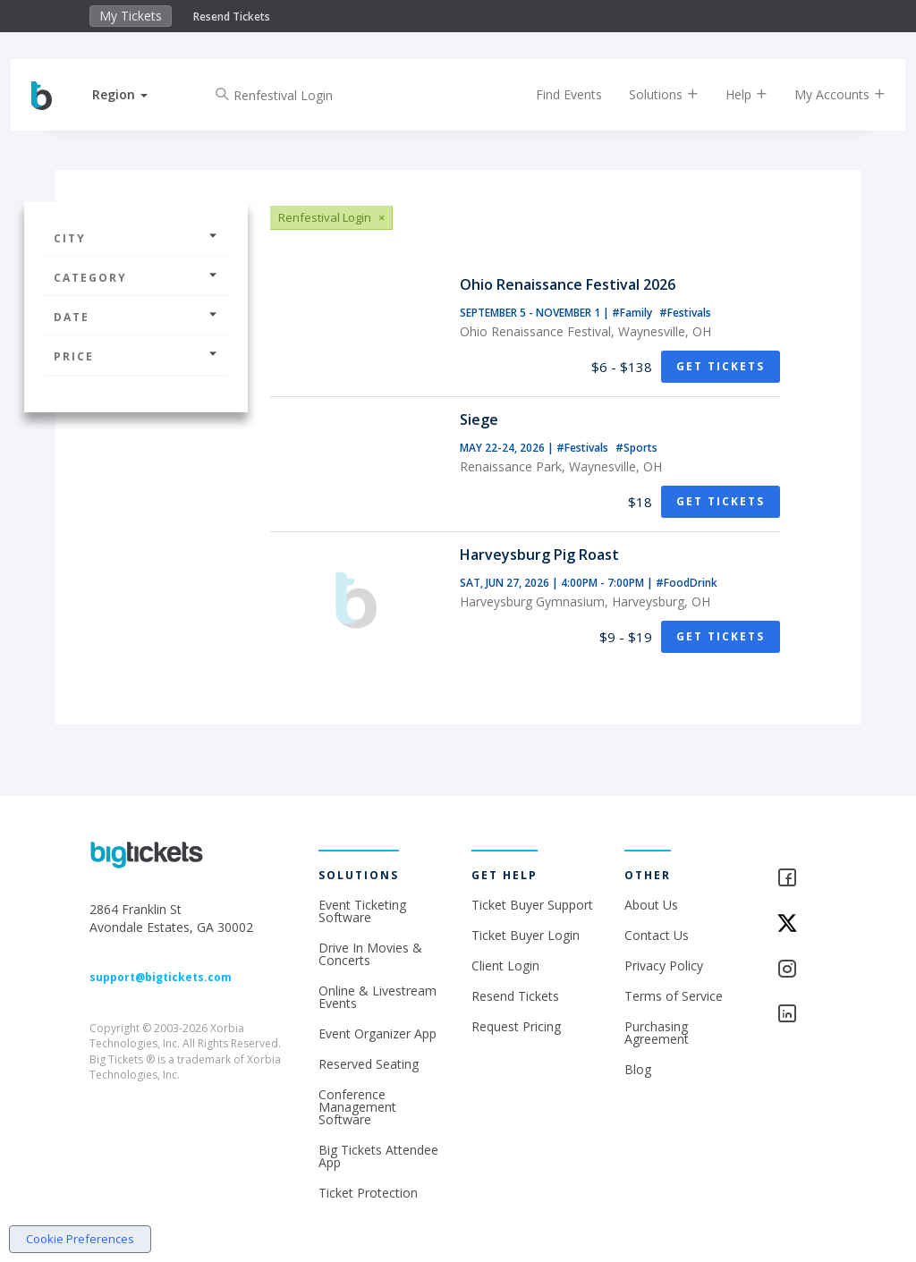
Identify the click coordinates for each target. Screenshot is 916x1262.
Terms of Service (673, 995)
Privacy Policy (663, 965)
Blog (637, 1069)
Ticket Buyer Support (532, 904)
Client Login (505, 965)
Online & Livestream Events (377, 997)
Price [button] (136, 356)
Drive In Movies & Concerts (370, 954)
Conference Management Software (357, 1107)
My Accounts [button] (824, 94)
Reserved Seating (368, 1063)
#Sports (636, 447)
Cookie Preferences (80, 1239)
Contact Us (656, 935)
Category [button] (136, 277)
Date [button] (136, 317)
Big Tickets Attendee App (378, 1156)
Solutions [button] (648, 94)
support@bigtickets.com (160, 977)
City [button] (136, 238)
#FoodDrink (686, 582)
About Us (651, 904)
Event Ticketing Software (362, 911)
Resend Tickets (231, 16)
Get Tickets (720, 366)
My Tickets (130, 15)
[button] (135, 94)
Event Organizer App (377, 1033)
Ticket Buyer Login (525, 935)
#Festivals (685, 312)
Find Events (554, 94)
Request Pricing (516, 1026)
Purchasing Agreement (656, 1032)
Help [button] (731, 94)
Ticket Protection (368, 1192)
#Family (633, 312)
